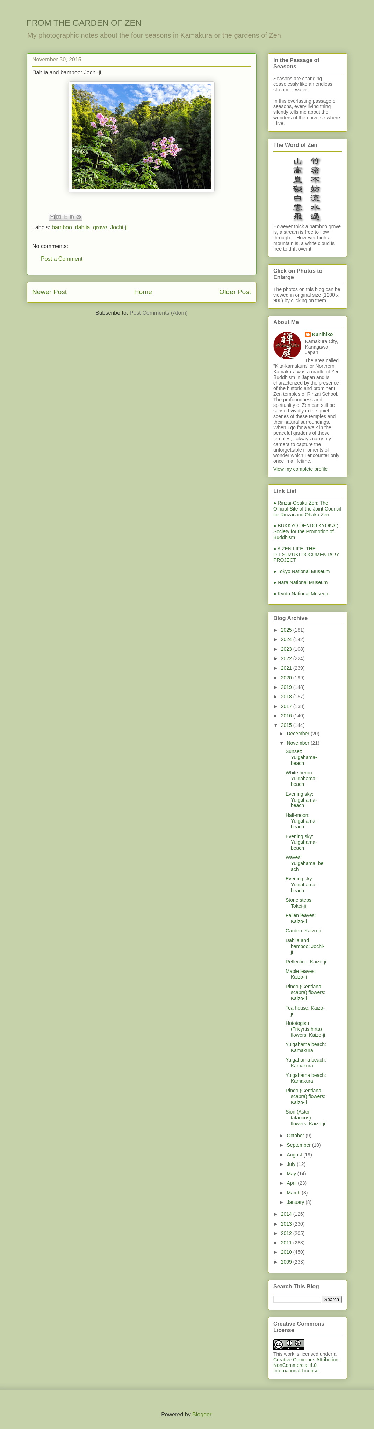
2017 (287, 706)
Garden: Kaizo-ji (303, 930)
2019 (287, 687)
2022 (287, 658)
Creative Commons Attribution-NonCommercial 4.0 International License (306, 1365)
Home (143, 292)
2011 (287, 1242)
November (298, 743)
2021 (287, 668)
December (298, 733)
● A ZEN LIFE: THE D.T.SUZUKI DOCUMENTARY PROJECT (306, 554)
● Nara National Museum (300, 582)
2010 (287, 1252)
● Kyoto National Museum (301, 593)
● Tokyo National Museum (301, 571)
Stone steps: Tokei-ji (299, 903)
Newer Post (49, 292)
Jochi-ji (119, 227)
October (296, 1135)
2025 (287, 630)
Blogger (201, 1414)
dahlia (82, 227)
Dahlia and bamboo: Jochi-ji (305, 946)
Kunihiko (322, 334)
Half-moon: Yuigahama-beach (301, 821)
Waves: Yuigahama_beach (304, 863)
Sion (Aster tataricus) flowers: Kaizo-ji (305, 1117)
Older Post (235, 292)
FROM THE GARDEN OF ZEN (84, 23)
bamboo (62, 227)
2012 (287, 1233)
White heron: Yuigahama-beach (301, 778)
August (295, 1155)
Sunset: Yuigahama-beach (301, 757)
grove (100, 227)
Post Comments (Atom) (159, 313)
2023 (287, 649)
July (292, 1164)
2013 (287, 1224)
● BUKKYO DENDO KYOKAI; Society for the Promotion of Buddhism (305, 531)
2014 (287, 1214)
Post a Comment (61, 259)
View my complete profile (300, 469)
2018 (287, 696)
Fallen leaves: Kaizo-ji (301, 918)
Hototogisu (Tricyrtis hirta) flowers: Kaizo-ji (305, 1029)
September (299, 1145)
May (292, 1173)
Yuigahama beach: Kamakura (306, 1047)
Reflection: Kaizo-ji (306, 962)
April (292, 1183)
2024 (287, 639)
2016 (287, 716)
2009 (287, 1262)
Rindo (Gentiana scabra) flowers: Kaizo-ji (305, 992)
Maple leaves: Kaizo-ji (301, 974)
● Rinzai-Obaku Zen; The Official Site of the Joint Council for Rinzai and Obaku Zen (307, 509)
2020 (287, 677)
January (296, 1202)
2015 (287, 725)
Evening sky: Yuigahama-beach (301, 800)
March (294, 1193)
